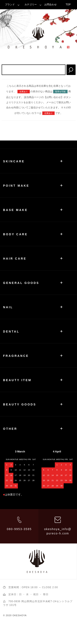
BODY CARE (15, 234)
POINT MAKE (16, 185)
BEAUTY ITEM (17, 380)
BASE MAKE (15, 210)
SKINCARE (14, 161)
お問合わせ (50, 4)
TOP (68, 4)
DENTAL (11, 331)
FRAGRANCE (16, 355)
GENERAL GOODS (21, 283)
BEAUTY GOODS (19, 404)
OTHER (10, 428)
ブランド (10, 4)
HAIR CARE (14, 258)
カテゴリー (30, 4)
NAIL (8, 307)
